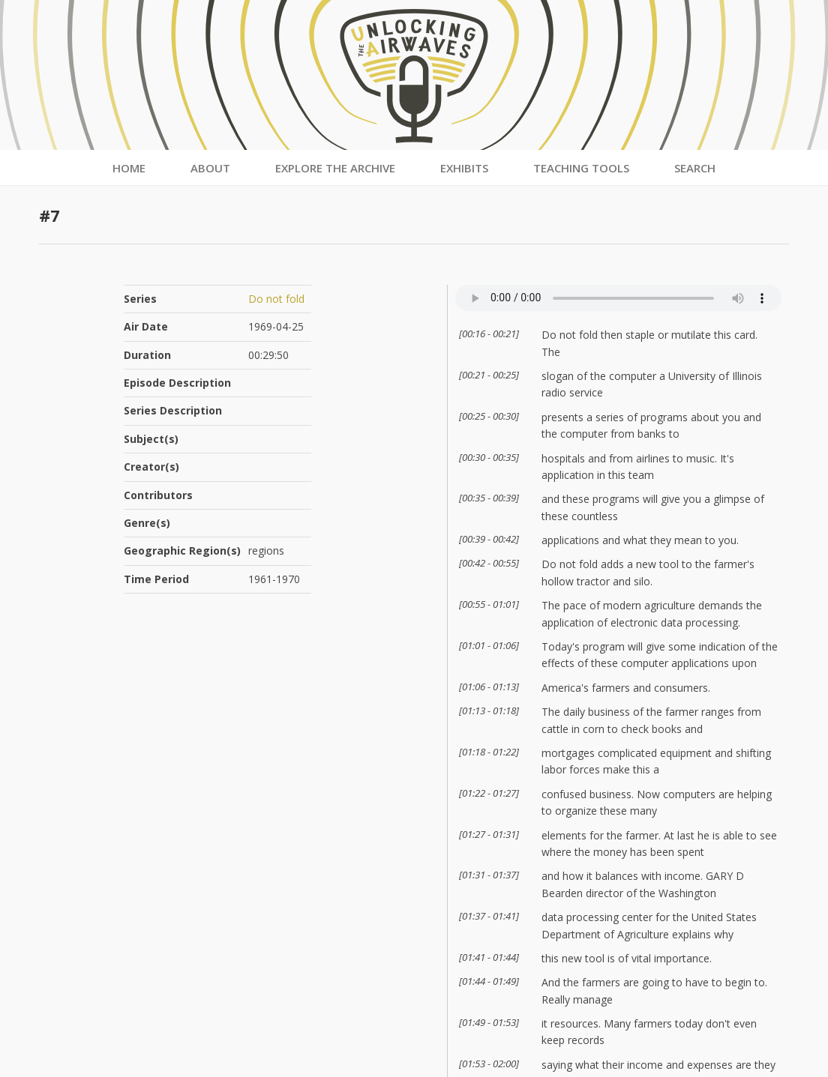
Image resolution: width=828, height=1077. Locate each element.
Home (129, 167)
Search (695, 167)
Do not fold (276, 299)
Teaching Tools (581, 167)
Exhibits (464, 167)
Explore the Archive (335, 167)
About (210, 167)
